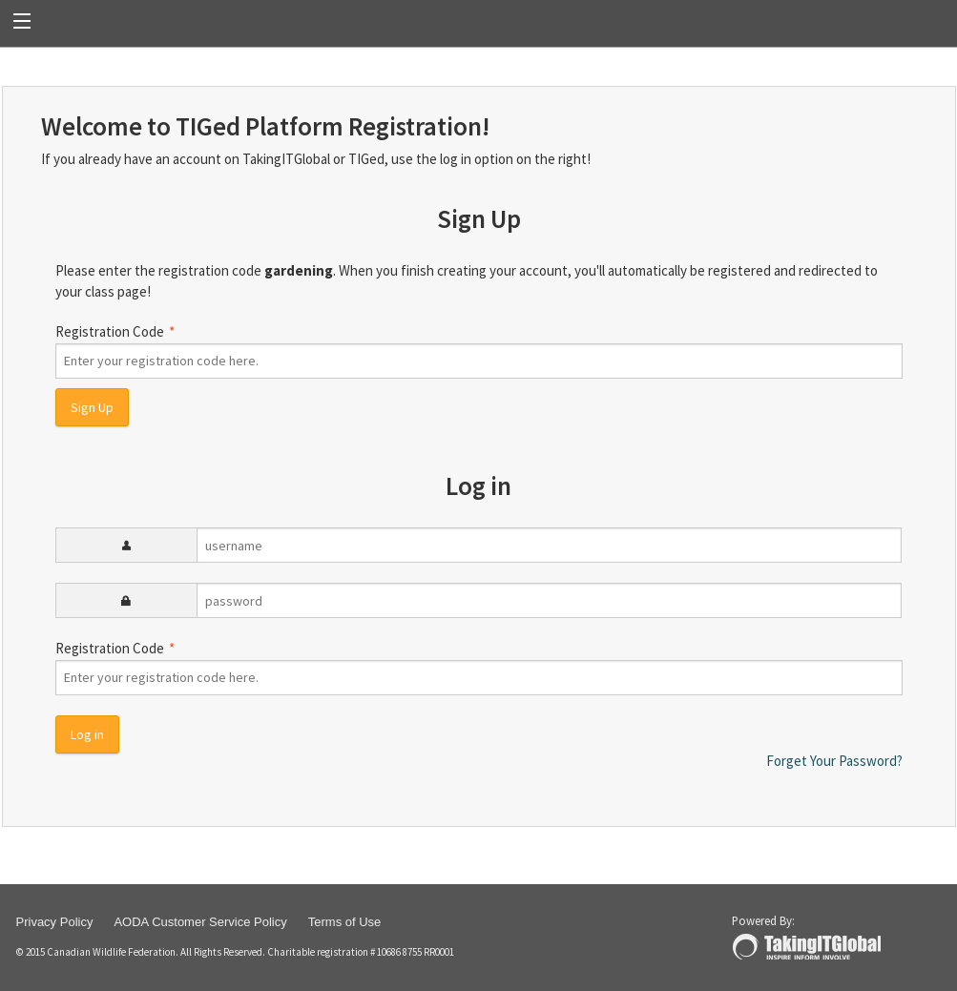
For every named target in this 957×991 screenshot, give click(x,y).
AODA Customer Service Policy (200, 922)
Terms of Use (345, 922)
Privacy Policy (55, 922)
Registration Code (479, 350)
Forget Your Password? (834, 761)
